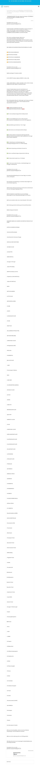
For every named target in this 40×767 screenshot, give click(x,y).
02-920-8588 (21, 1)
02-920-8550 (14, 1)
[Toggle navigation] (38, 6)
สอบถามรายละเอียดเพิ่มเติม (18, 10)
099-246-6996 (28, 1)
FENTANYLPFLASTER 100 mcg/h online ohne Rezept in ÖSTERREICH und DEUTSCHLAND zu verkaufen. (20, 12)
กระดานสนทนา (10, 10)
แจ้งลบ (32, 20)
